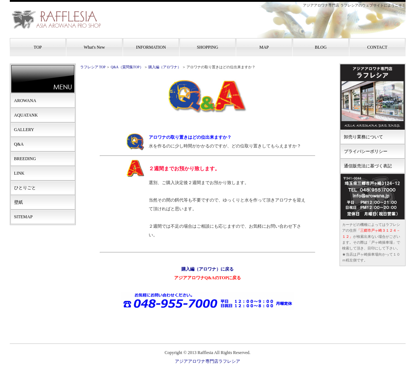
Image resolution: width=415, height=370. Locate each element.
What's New (94, 47)
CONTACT (377, 47)
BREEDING (25, 158)
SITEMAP (23, 216)
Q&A (19, 144)
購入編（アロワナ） (164, 67)
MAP (264, 47)
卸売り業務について (363, 136)
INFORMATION (151, 47)
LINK (19, 173)
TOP (38, 47)
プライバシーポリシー (365, 151)
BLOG (321, 47)
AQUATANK (26, 115)
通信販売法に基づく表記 (368, 165)
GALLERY (24, 129)
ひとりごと (25, 187)
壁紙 (18, 202)
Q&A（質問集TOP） (127, 67)
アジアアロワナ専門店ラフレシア (207, 361)
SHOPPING (207, 47)
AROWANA (25, 100)
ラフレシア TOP (93, 67)
